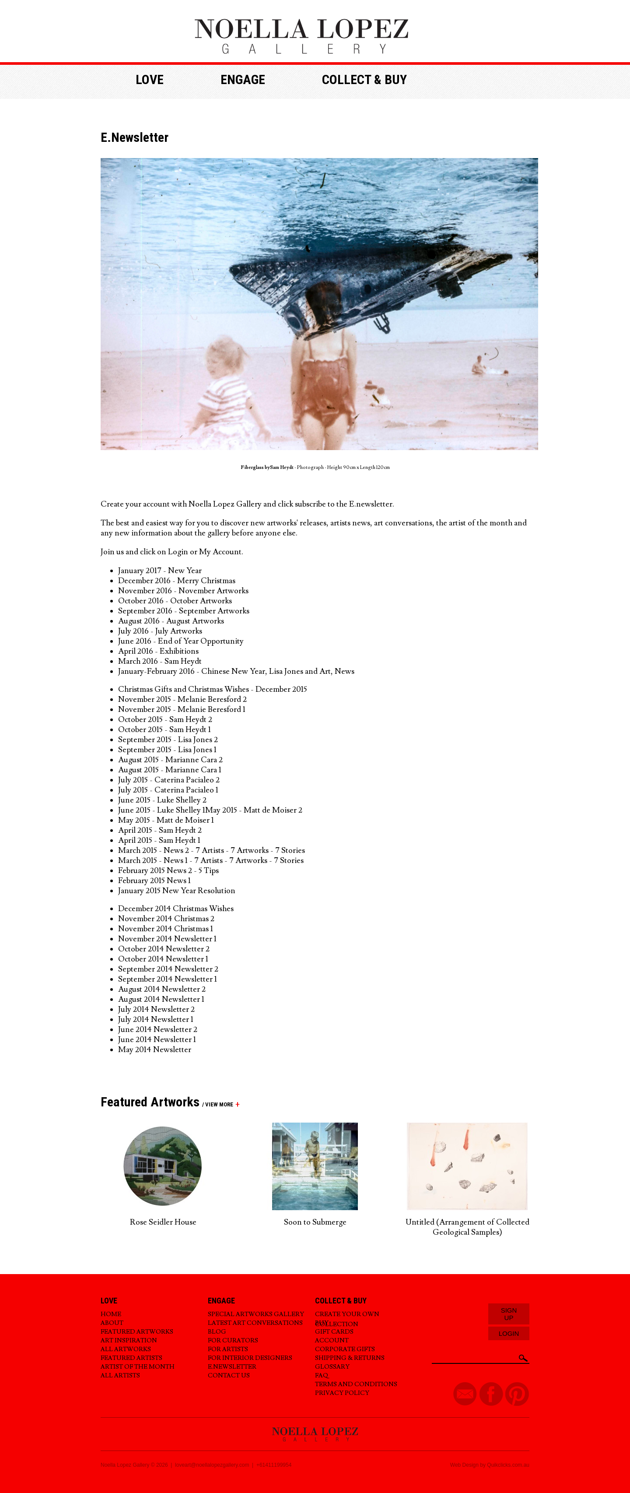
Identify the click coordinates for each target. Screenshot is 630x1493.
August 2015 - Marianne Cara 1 (169, 770)
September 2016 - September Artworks (183, 611)
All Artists (120, 1376)
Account (332, 1341)
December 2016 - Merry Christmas (176, 581)
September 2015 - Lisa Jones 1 (168, 750)
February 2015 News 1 (154, 881)
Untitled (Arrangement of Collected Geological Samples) (467, 1227)
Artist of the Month (138, 1367)
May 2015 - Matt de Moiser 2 (253, 810)
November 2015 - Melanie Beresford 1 (182, 709)
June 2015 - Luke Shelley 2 (162, 800)
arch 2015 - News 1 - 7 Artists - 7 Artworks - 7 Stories (215, 861)
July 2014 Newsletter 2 (156, 1009)
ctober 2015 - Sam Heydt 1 (168, 730)
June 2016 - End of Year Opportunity (181, 641)
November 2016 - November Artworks (183, 591)
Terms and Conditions (356, 1384)
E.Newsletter (232, 1367)
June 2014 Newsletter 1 (157, 1040)
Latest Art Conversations (255, 1323)
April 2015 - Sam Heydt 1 (161, 840)
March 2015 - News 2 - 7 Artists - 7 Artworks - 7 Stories (212, 850)
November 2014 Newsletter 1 (167, 939)
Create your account (135, 504)
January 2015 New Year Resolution (177, 891)
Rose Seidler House (163, 1222)
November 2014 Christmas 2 (166, 919)
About (112, 1323)
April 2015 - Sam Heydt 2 (160, 830)
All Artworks (126, 1349)
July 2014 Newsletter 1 (155, 1019)
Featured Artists (131, 1358)
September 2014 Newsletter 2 (168, 969)
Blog (217, 1332)
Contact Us (229, 1376)
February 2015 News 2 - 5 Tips (168, 871)
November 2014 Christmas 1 (165, 929)
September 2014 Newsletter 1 (167, 979)
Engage (242, 79)
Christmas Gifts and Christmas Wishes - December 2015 (212, 689)
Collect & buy (364, 79)
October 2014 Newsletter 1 (163, 959)
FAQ (321, 1376)
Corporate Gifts (345, 1349)
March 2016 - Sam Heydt (160, 661)
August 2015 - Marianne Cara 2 (170, 760)
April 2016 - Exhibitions (158, 651)
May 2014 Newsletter (154, 1050)
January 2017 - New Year (160, 571)
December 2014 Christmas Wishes (176, 909)
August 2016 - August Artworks (171, 621)
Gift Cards (334, 1332)
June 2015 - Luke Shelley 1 (161, 810)
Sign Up (509, 1313)
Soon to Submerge (315, 1222)
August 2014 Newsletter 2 (162, 989)
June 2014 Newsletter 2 (157, 1030)
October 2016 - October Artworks (175, 601)
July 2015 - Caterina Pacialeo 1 (169, 790)
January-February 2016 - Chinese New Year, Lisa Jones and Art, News (236, 671)
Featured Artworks (137, 1332)
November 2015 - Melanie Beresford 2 (183, 699)
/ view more (216, 1104)
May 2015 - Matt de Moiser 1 (166, 820)
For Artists (228, 1349)
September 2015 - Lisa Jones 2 (168, 740)
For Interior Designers (250, 1358)
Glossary (332, 1367)
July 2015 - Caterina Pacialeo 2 (169, 780)
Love (150, 79)
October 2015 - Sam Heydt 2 (166, 720)
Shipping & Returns (350, 1358)
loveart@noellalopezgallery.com (212, 1465)
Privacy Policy (342, 1393)
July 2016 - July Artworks (160, 631)
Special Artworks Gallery (256, 1314)
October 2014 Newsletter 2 (164, 949)
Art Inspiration (129, 1341)
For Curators (233, 1341)
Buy (322, 1323)
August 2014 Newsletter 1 (161, 999)
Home (111, 1314)
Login (178, 552)
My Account (220, 552)
